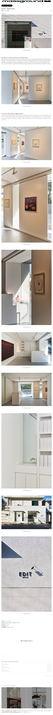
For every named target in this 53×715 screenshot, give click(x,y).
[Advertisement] (26, 641)
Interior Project (4, 661)
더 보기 (50, 685)
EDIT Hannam (8, 8)
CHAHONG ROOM (4, 670)
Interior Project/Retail (7, 5)
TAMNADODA (4, 664)
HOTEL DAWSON (4, 667)
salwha (2, 669)
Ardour (2, 665)
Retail (9, 661)
